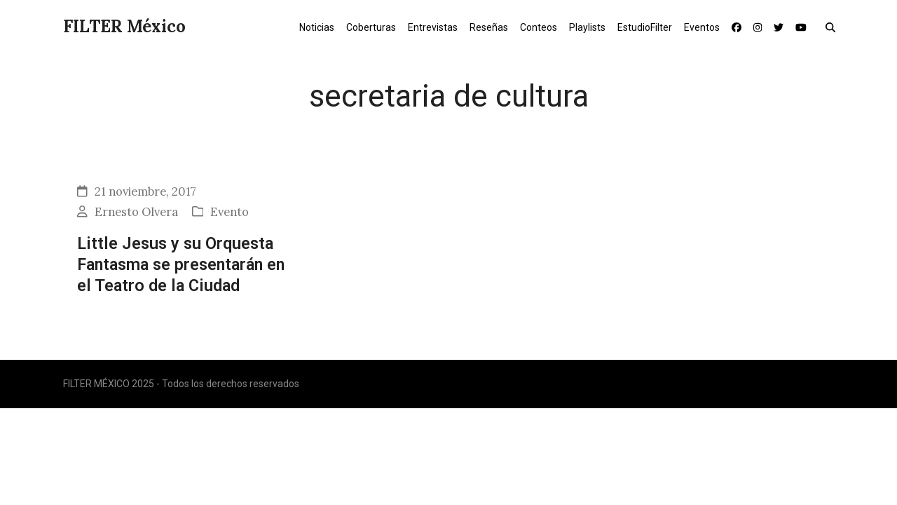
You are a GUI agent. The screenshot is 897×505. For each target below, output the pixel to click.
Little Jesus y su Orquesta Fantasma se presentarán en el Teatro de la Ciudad (181, 265)
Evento (229, 212)
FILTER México (124, 26)
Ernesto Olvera (136, 212)
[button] (833, 26)
